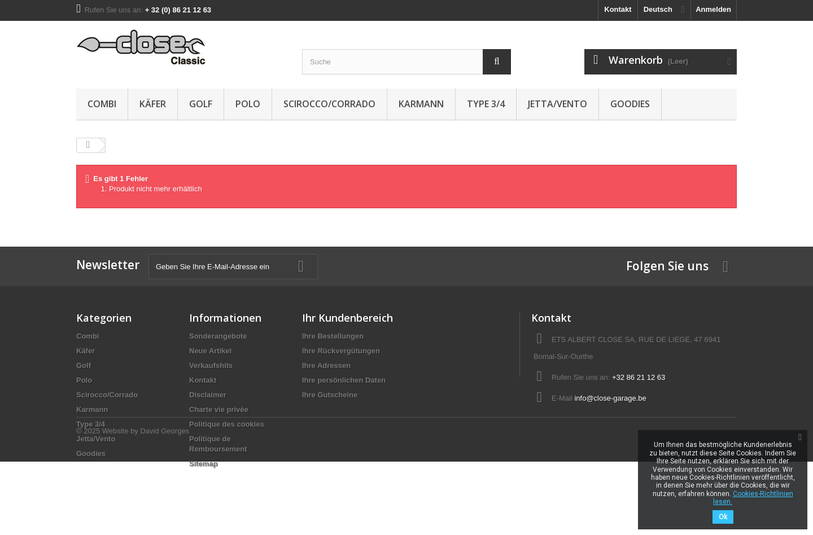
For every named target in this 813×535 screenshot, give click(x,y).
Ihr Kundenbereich (347, 317)
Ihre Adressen (326, 365)
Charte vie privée (218, 409)
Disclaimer (207, 395)
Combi (102, 104)
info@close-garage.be (610, 398)
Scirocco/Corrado (329, 104)
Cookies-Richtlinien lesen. (753, 498)
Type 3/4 (486, 104)
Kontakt (617, 9)
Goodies (630, 104)
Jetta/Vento (557, 104)
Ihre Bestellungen (333, 336)
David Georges (164, 504)
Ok (723, 517)
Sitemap (203, 463)
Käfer (152, 104)
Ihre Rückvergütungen (341, 351)
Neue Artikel (210, 351)
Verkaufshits (211, 365)
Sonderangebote (218, 336)
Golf (200, 104)
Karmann (421, 104)
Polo (247, 104)
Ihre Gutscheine (329, 395)
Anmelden (713, 9)
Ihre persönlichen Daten (344, 380)
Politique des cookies (226, 424)
